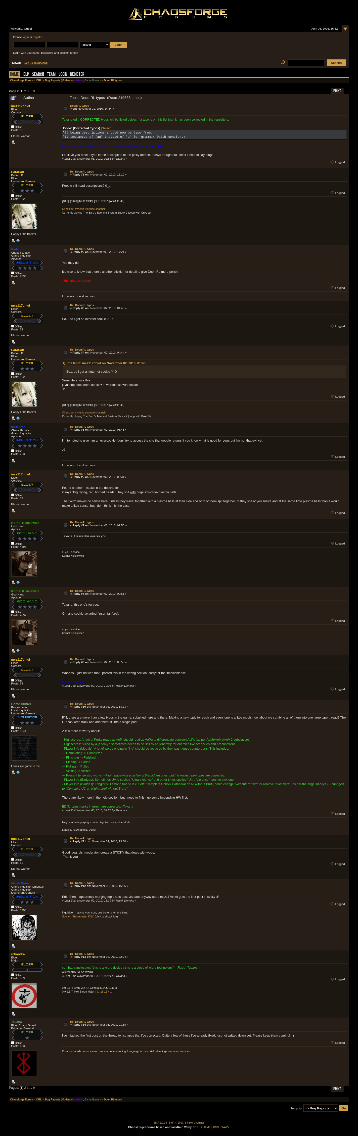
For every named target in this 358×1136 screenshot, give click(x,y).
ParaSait (17, 172)
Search (38, 75)
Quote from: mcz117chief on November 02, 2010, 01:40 (104, 363)
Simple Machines (195, 1122)
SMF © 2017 (176, 1122)
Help (25, 75)
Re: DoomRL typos (82, 171)
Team (51, 75)
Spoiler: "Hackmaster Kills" (78, 916)
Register (77, 75)
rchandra (18, 954)
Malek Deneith (22, 883)
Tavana (16, 1022)
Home (14, 75)
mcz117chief (20, 106)
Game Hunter (92, 80)
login (26, 37)
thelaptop (18, 249)
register (37, 37)
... (31, 91)
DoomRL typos (79, 105)
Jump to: (296, 1108)
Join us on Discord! (36, 63)
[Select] (106, 128)
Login (63, 75)
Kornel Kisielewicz (25, 523)
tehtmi (79, 80)
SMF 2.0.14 (160, 1122)
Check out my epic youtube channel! (84, 208)
